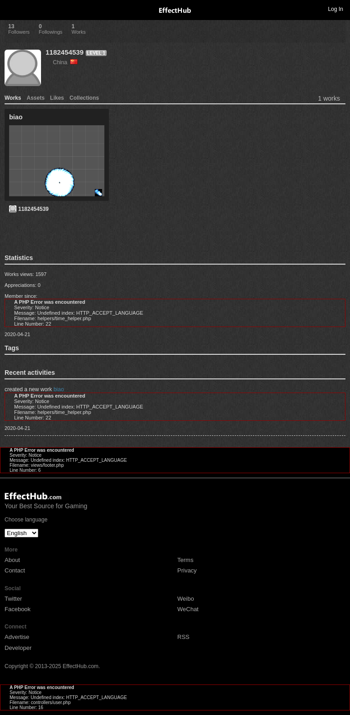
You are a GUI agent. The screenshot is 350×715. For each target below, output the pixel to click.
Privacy (187, 570)
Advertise (17, 636)
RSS (183, 636)
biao (58, 389)
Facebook (18, 609)
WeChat (188, 609)
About (12, 560)
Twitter (13, 598)
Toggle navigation (11, 8)
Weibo (185, 598)
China (65, 62)
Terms (185, 560)
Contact (15, 570)
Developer (18, 647)
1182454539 (64, 52)
